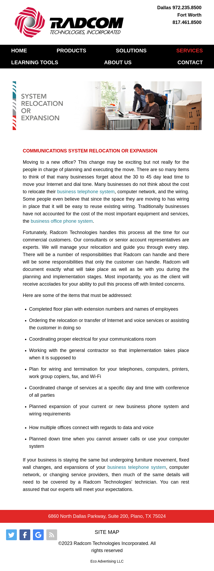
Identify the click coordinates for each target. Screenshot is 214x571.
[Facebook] (24, 534)
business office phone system (62, 221)
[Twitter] (11, 534)
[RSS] (51, 534)
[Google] (38, 534)
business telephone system (86, 191)
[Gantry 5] (69, 22)
